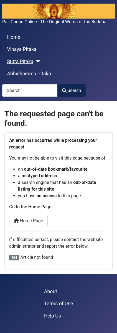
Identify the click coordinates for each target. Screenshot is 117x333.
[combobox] (30, 90)
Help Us (52, 316)
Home (13, 37)
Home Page (28, 220)
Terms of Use (58, 303)
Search (71, 90)
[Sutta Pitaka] (36, 61)
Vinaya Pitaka (22, 49)
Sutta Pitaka (20, 61)
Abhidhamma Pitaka (29, 73)
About (50, 291)
